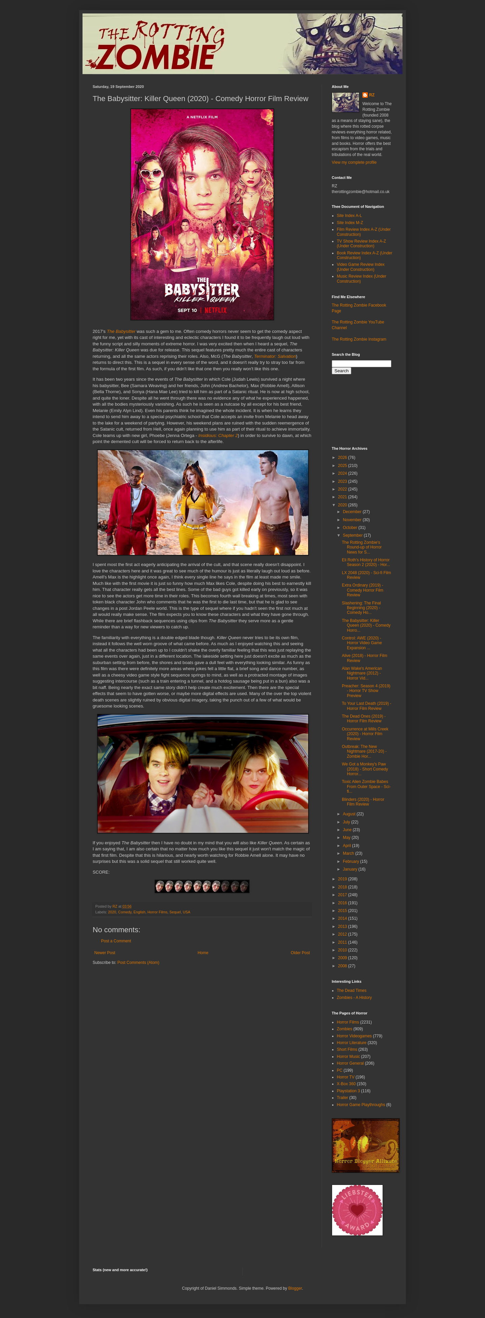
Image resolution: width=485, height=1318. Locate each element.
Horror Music (348, 1056)
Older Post (300, 952)
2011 (343, 942)
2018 (343, 887)
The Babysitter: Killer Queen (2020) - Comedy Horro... (366, 625)
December (353, 511)
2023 (343, 481)
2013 (343, 926)
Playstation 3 (348, 1091)
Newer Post (104, 952)
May (347, 837)
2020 (112, 912)
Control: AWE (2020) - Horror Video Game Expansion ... (362, 643)
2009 (343, 957)
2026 (343, 457)
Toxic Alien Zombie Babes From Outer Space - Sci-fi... (366, 786)
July (347, 822)
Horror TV (345, 1077)
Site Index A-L (349, 215)
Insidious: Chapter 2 (218, 435)
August (350, 814)
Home (203, 952)
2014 (343, 918)
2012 (343, 934)
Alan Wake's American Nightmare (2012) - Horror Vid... (362, 673)
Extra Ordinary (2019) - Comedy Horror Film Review (362, 590)
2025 (343, 465)
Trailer (342, 1097)
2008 (343, 966)
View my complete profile (354, 162)
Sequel (175, 912)
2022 (343, 489)
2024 (343, 473)
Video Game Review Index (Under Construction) (361, 267)
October (350, 527)
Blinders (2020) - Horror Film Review (363, 802)
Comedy (124, 912)
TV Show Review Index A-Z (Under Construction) (361, 243)
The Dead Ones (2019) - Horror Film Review (364, 718)
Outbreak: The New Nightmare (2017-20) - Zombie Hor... (364, 751)
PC (340, 1070)
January (350, 869)
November (353, 519)
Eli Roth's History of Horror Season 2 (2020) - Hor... (366, 562)
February (351, 861)
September (353, 535)
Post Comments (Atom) (138, 962)
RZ (372, 95)
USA (186, 912)
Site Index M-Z (350, 222)
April (347, 845)
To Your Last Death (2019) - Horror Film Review (366, 706)
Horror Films (157, 912)
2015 (343, 910)
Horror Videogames (354, 1036)
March (349, 853)
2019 (343, 879)
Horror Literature (351, 1042)
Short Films (347, 1049)
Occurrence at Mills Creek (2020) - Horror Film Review (365, 734)
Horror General (350, 1063)
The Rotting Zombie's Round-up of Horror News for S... (362, 547)
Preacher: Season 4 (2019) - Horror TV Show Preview (366, 691)
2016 (343, 903)
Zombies (344, 1029)
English (139, 912)
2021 (343, 497)
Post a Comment (116, 941)
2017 (343, 894)
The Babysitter (121, 331)
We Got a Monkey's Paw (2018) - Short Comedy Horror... (365, 769)
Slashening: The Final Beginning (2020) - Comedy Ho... (361, 608)
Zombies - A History (354, 997)
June (348, 829)
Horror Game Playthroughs (361, 1104)
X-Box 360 (346, 1083)
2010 (343, 950)
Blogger (295, 1288)
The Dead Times (351, 990)
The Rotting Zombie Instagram (359, 339)
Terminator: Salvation (275, 356)
